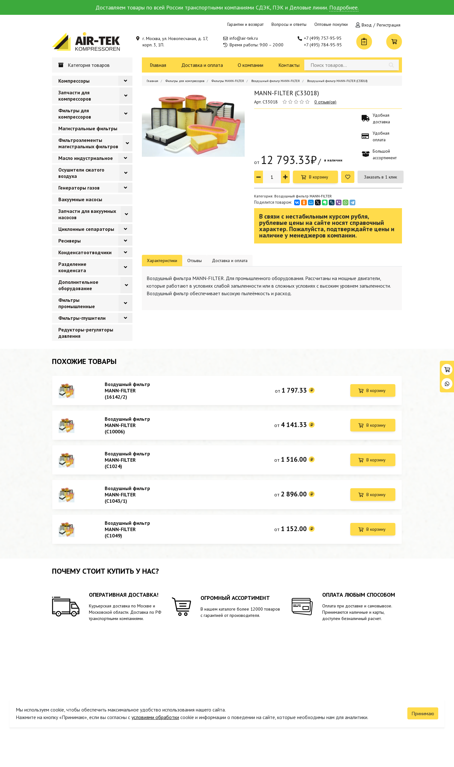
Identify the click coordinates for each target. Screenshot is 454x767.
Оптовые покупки (331, 24)
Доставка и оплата (202, 65)
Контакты (289, 65)
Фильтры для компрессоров (74, 113)
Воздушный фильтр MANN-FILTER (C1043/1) (127, 498)
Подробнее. (343, 7)
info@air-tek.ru (244, 38)
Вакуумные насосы (80, 199)
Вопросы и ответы (288, 24)
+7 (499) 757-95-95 (322, 38)
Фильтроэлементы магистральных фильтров (88, 143)
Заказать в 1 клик (380, 177)
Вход (367, 25)
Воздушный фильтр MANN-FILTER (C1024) (127, 462)
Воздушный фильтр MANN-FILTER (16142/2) (127, 390)
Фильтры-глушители (82, 318)
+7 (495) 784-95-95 (323, 45)
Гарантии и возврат (245, 24)
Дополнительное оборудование (78, 285)
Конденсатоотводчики (85, 252)
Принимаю (422, 709)
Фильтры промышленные (76, 303)
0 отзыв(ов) (325, 102)
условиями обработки (155, 713)
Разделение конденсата (72, 267)
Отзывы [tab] (194, 260)
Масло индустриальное (85, 158)
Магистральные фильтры (87, 128)
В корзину (318, 177)
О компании (250, 65)
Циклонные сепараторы (86, 229)
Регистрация (388, 25)
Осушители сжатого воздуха (81, 173)
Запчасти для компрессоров (74, 95)
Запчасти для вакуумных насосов (87, 214)
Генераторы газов (79, 187)
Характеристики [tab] (162, 260)
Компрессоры (74, 81)
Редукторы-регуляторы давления (85, 332)
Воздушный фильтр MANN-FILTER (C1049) (127, 534)
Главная (158, 65)
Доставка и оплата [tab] (229, 260)
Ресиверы (69, 240)
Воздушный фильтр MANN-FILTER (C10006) (127, 426)
